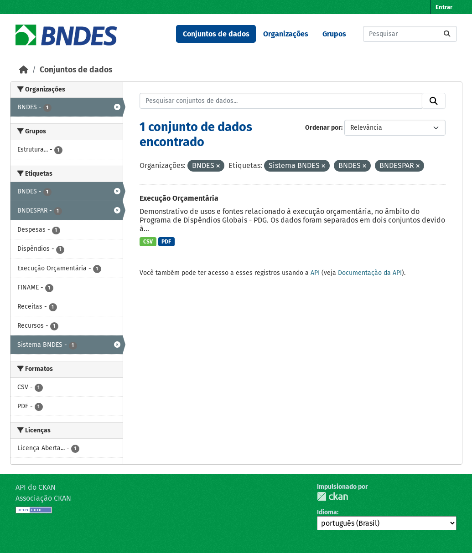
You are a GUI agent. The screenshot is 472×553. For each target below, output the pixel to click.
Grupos (334, 34)
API (315, 273)
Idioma (327, 512)
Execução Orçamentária (179, 198)
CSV (148, 241)
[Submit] (447, 34)
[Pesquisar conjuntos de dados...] (410, 34)
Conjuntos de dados (216, 34)
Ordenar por (323, 128)
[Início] (23, 70)
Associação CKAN (43, 498)
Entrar (444, 7)
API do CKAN (36, 487)
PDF (166, 241)
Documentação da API (370, 273)
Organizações (285, 34)
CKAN (332, 496)
